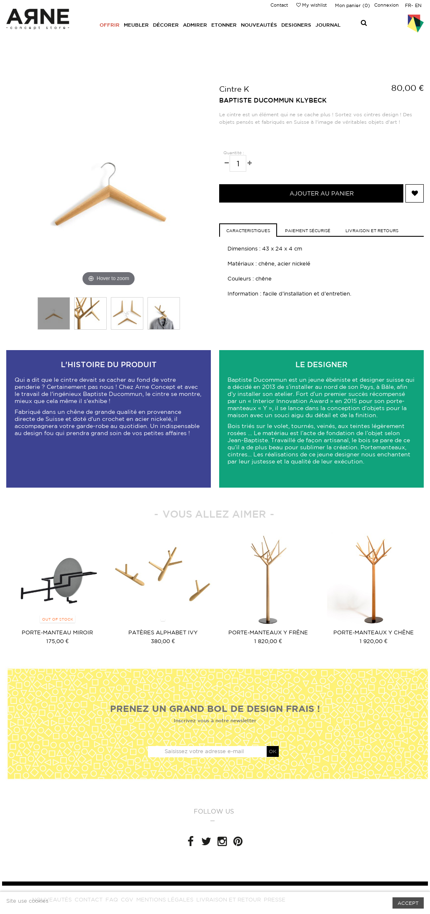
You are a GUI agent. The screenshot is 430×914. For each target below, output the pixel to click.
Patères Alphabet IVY (163, 632)
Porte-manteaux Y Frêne (268, 632)
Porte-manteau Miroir (57, 632)
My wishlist (311, 5)
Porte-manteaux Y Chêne (373, 632)
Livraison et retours (371, 230)
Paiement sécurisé (307, 230)
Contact (279, 5)
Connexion (386, 5)
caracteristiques (248, 230)
